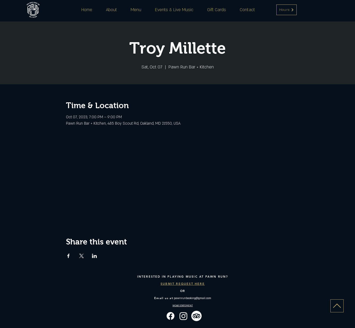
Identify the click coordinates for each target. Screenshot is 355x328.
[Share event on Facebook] (68, 256)
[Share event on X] (81, 256)
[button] (286, 10)
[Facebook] (170, 316)
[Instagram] (183, 316)
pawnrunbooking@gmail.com (192, 298)
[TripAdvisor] (196, 316)
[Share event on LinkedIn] (94, 256)
